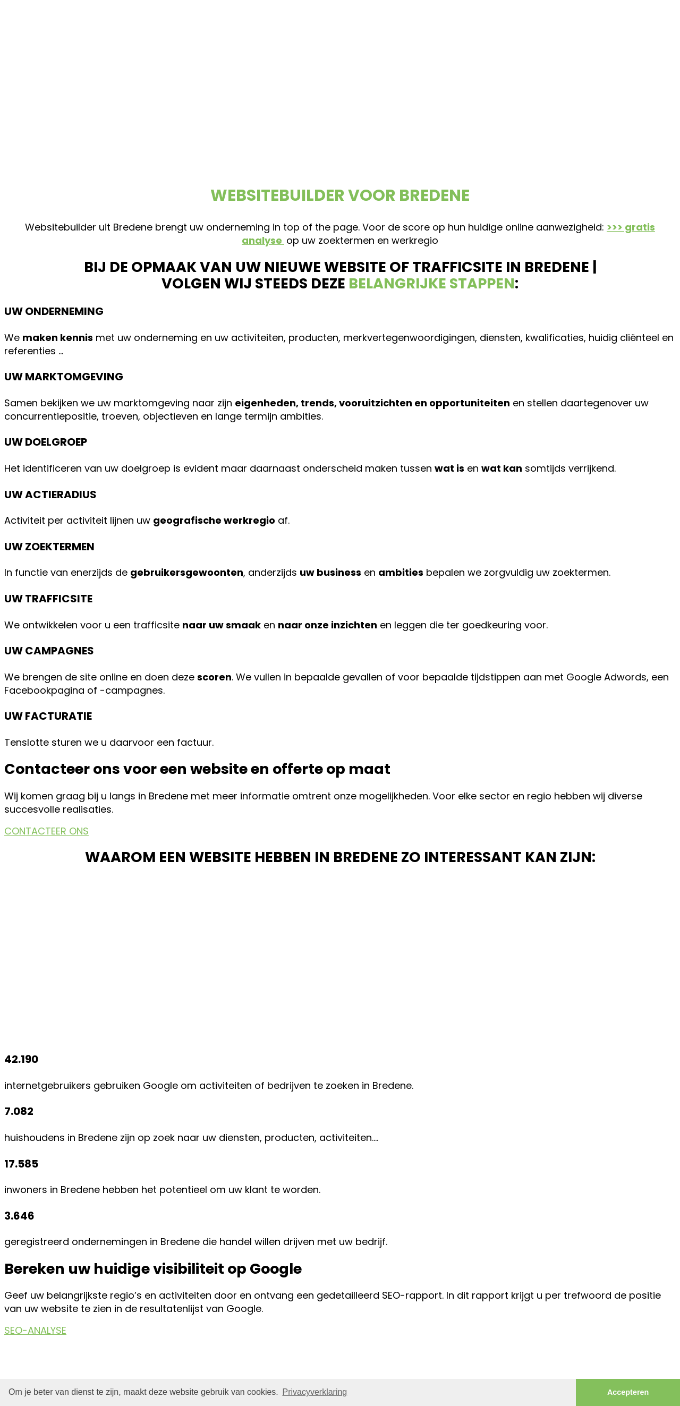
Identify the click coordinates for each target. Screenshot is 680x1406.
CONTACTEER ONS (46, 831)
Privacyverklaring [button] (314, 1391)
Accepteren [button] (628, 1392)
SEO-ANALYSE (35, 1330)
